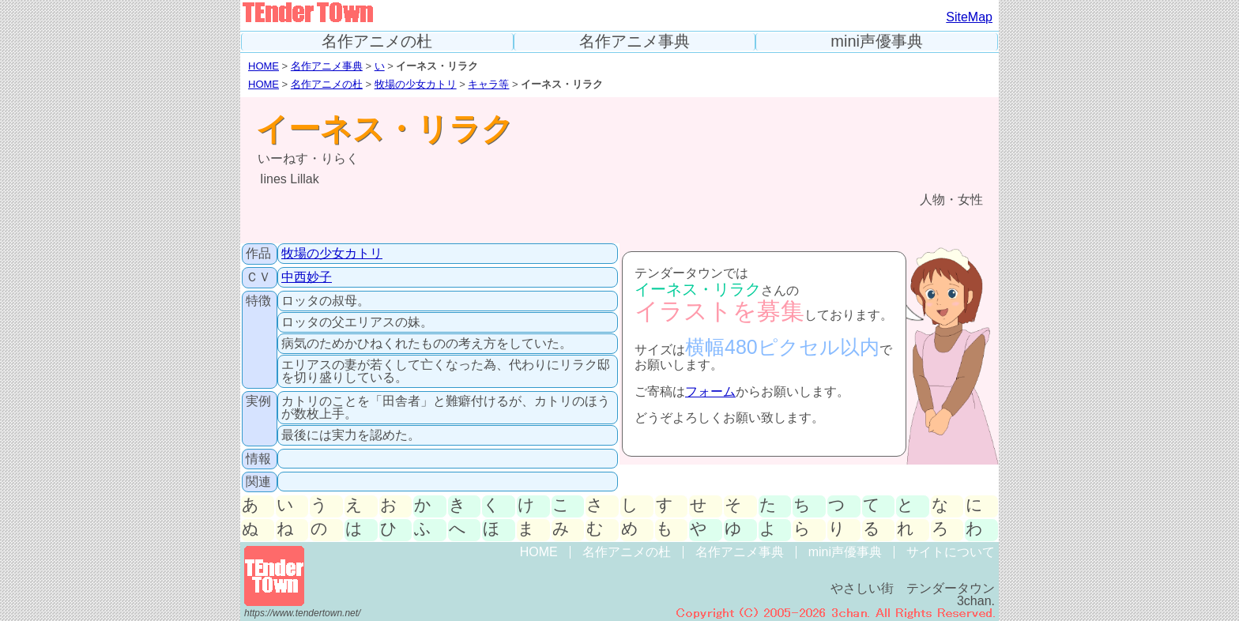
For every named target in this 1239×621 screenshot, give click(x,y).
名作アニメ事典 (634, 41)
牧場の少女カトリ (416, 84)
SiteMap (969, 17)
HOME (263, 66)
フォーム (710, 391)
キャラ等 (488, 84)
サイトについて (950, 552)
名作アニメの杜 (377, 41)
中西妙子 (306, 277)
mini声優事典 (876, 41)
